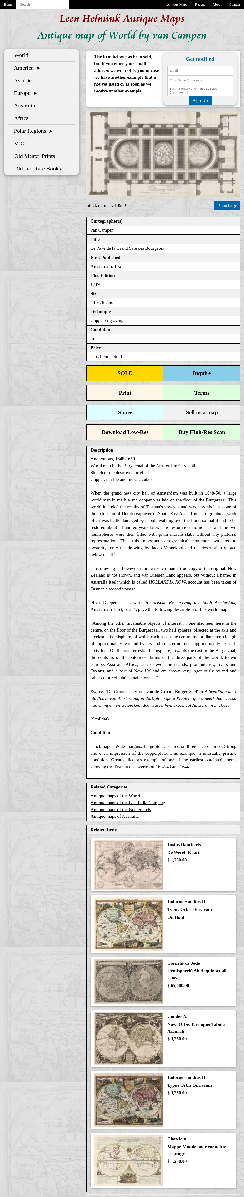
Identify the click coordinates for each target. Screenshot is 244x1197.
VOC (18, 143)
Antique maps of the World (115, 796)
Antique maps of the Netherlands (121, 809)
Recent (200, 4)
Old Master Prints (33, 156)
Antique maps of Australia (115, 816)
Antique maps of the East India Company (128, 802)
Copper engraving (107, 321)
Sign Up (200, 101)
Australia (23, 105)
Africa (20, 118)
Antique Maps (177, 4)
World (19, 55)
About (217, 4)
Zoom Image (227, 207)
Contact (234, 4)
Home (8, 4)
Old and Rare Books (36, 168)
